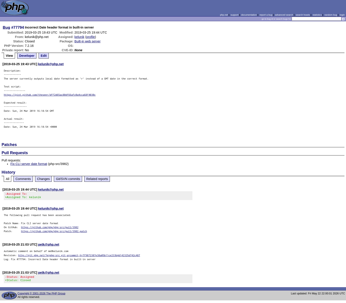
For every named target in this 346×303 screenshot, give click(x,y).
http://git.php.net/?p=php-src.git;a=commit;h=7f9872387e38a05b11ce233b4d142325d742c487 (79, 256)
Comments (23, 179)
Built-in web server (87, 41)
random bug (330, 14)
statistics (317, 14)
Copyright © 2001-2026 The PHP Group (41, 296)
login (342, 14)
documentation (249, 14)
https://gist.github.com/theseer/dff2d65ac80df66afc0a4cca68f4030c (50, 94)
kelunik (79, 37)
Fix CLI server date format (28, 164)
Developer (27, 55)
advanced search (284, 14)
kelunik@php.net (51, 64)
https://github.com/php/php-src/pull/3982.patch (54, 232)
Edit (44, 55)
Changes (43, 179)
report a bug (266, 14)
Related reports (97, 179)
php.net (224, 14)
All (7, 179)
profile (90, 37)
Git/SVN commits (68, 179)
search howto (303, 14)
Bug (6, 27)
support (235, 14)
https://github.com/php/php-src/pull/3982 (49, 228)
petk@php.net (48, 246)
